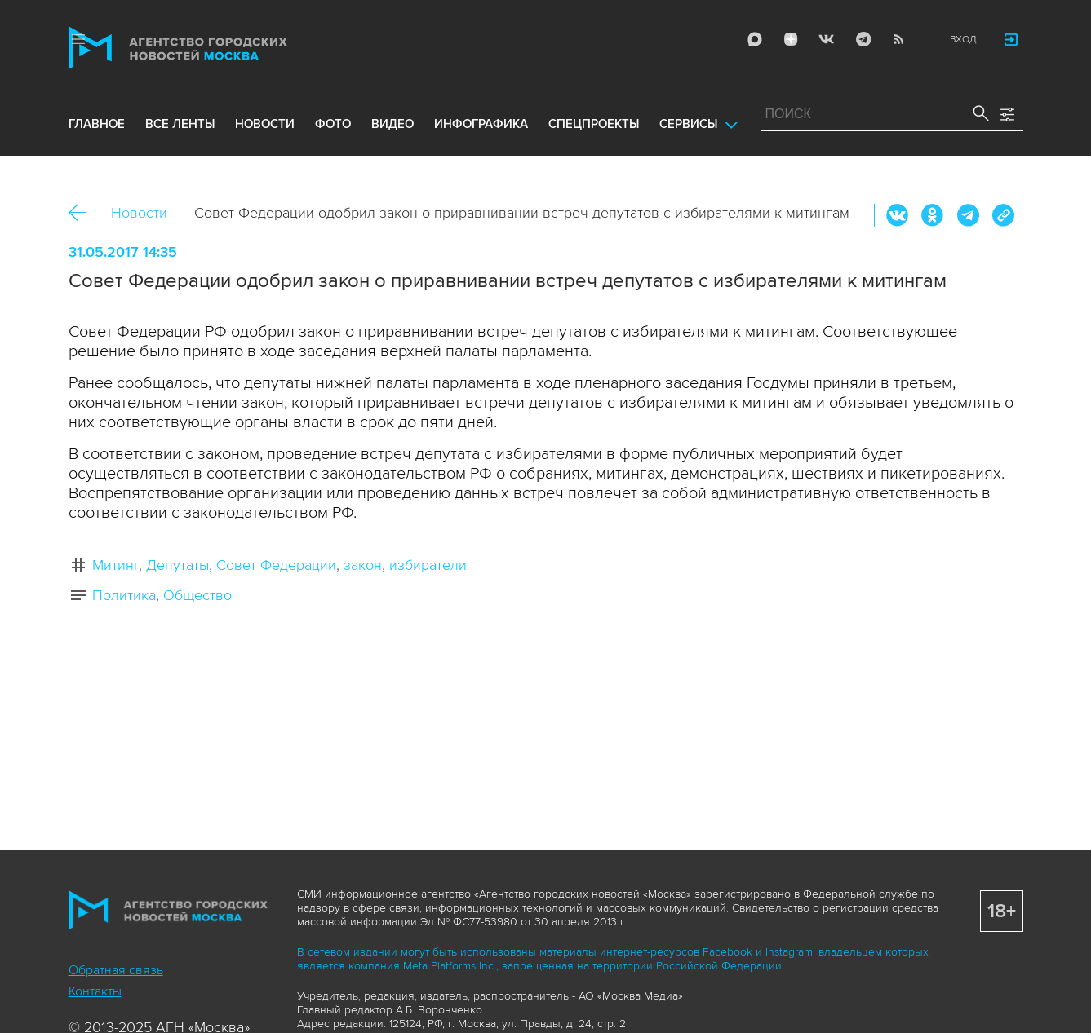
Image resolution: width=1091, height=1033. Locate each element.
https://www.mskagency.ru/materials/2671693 (1002, 215)
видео (392, 124)
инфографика (481, 124)
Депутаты (177, 565)
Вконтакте (897, 215)
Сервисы (688, 124)
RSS (898, 39)
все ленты (180, 124)
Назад (84, 213)
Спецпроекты (593, 124)
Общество (197, 595)
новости (265, 124)
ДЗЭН (790, 39)
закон (363, 565)
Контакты (95, 991)
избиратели (428, 565)
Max (755, 39)
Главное (97, 124)
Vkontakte (826, 39)
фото (333, 124)
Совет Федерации (276, 565)
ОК (932, 215)
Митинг (115, 565)
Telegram (862, 39)
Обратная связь (116, 970)
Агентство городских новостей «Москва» (209, 47)
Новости (139, 213)
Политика (124, 595)
